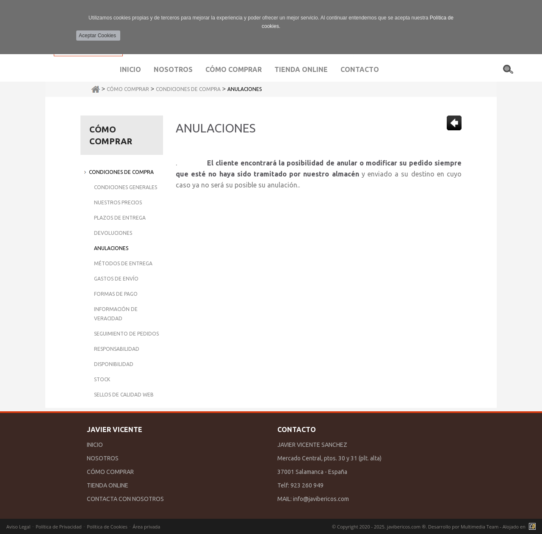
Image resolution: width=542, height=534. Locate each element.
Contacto (359, 69)
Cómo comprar (233, 69)
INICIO (95, 444)
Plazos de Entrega (120, 217)
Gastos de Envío (116, 278)
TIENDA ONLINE (107, 485)
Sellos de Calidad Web (124, 394)
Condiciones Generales (125, 187)
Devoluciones (113, 233)
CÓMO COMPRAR (110, 471)
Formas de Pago (116, 294)
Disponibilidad (113, 364)
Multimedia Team (479, 526)
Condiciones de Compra (188, 89)
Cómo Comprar (128, 89)
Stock (102, 379)
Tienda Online (301, 69)
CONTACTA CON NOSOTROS (125, 498)
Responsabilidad (116, 349)
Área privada (146, 526)
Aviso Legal (18, 526)
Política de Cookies (107, 526)
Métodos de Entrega (123, 263)
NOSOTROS (103, 458)
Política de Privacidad (59, 526)
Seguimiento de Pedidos (126, 333)
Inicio (130, 69)
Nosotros (173, 69)
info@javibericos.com (321, 498)
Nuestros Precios (118, 202)
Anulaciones (244, 89)
